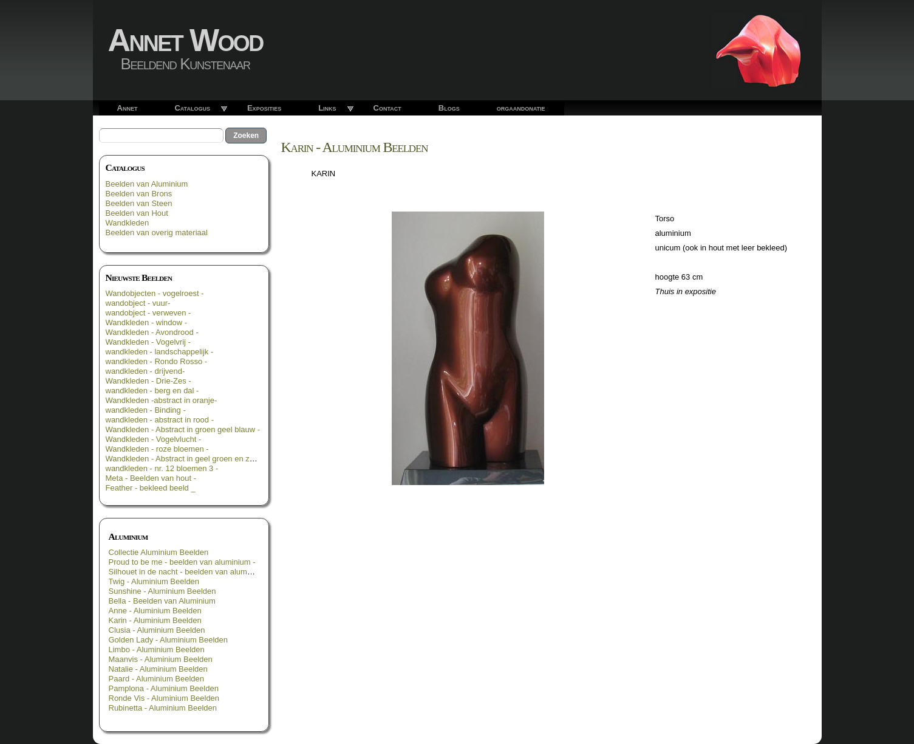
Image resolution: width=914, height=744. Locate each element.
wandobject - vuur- (138, 303)
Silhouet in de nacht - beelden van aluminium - (190, 571)
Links (327, 107)
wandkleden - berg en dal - (152, 390)
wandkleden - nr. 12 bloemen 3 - (162, 468)
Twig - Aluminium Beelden (154, 581)
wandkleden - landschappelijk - (160, 351)
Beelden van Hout (137, 213)
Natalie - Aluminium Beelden (158, 668)
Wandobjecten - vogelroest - (155, 293)
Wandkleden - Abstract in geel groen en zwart (185, 458)
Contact (387, 107)
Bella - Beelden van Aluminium (162, 600)
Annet (127, 107)
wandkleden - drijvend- (145, 371)
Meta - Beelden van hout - (151, 478)
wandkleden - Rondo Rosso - (157, 361)
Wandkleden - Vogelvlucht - (154, 439)
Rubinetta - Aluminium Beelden (163, 707)
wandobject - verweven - (148, 312)
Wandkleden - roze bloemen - (157, 448)
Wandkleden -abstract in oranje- (161, 400)
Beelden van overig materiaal (157, 232)
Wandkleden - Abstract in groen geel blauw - (183, 429)
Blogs (449, 107)
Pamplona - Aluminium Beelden (164, 688)
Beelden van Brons (139, 193)
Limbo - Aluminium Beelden (157, 649)
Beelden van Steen (139, 203)
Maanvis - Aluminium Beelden (161, 659)
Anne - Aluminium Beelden (155, 610)
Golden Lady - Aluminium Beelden (168, 639)
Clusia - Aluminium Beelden (157, 630)
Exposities (264, 107)
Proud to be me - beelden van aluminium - (182, 562)
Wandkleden (127, 222)
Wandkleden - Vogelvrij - (148, 341)
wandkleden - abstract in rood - (160, 419)
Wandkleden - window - (147, 322)
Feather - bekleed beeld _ (151, 487)
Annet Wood (185, 40)
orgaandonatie (521, 107)
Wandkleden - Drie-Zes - (148, 380)
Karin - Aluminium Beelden (155, 620)
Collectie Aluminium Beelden (159, 552)
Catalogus (192, 107)
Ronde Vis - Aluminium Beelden (164, 698)
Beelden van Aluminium (147, 183)
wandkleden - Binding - (146, 410)
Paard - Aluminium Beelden (157, 678)
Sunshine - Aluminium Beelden (162, 591)
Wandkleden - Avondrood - (152, 332)
